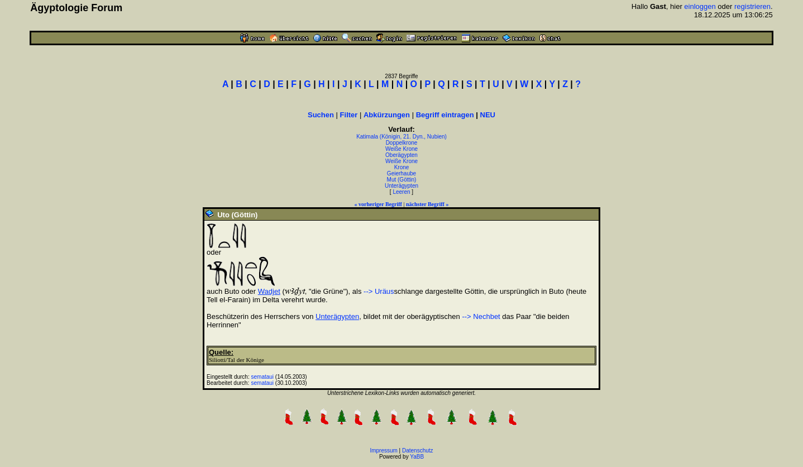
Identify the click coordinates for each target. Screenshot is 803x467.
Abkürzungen (387, 115)
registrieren (752, 6)
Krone (401, 167)
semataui (262, 377)
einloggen (699, 6)
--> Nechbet (481, 316)
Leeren (401, 192)
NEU (487, 115)
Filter (349, 115)
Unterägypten (401, 186)
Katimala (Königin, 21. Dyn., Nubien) (401, 137)
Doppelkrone (402, 143)
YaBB (417, 457)
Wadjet (269, 291)
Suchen (321, 115)
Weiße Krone (401, 149)
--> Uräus (379, 291)
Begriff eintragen (445, 115)
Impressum (383, 450)
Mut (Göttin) (402, 180)
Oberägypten (401, 155)
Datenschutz (417, 450)
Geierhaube (401, 173)
